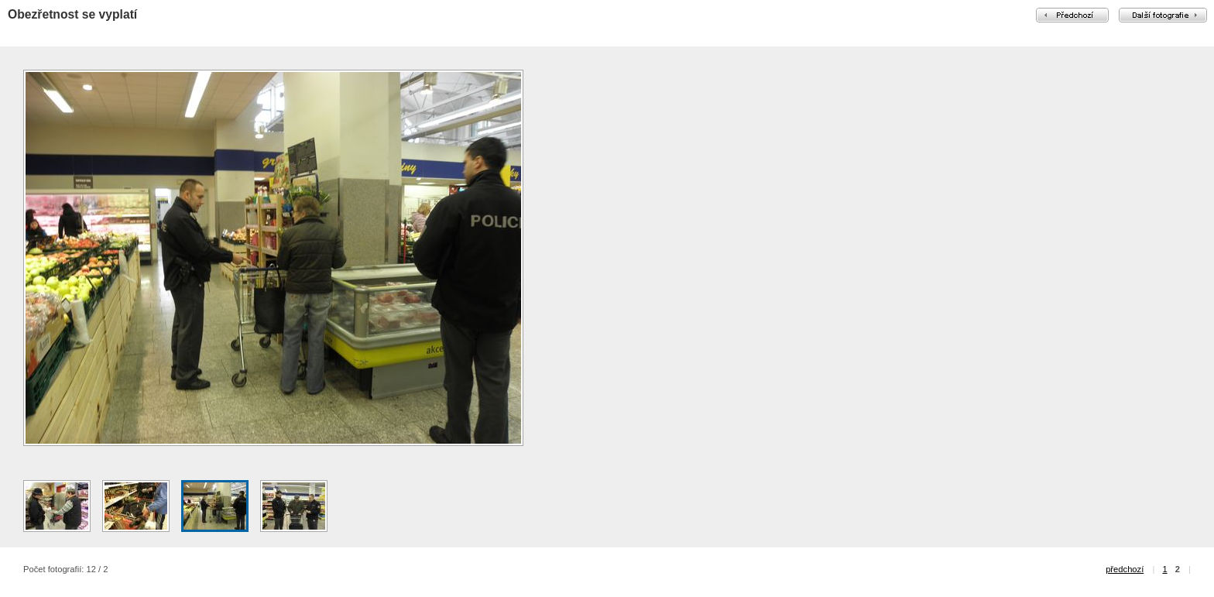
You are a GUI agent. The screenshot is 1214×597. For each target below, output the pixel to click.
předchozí (1125, 569)
